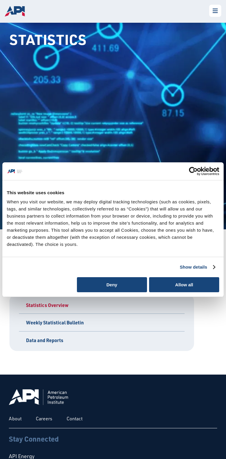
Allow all (184, 284)
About (15, 419)
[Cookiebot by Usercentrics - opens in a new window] (193, 171)
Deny (111, 284)
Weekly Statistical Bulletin (55, 322)
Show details (193, 266)
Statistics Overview (47, 305)
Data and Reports (44, 340)
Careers (44, 419)
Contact (75, 419)
